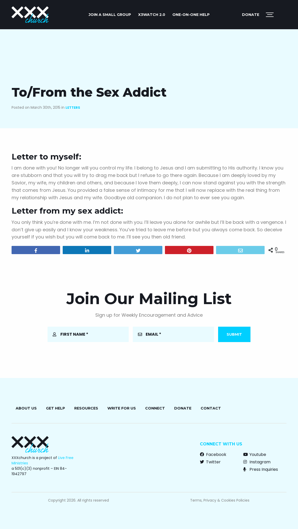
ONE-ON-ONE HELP (191, 14)
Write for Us (121, 408)
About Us (26, 408)
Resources (86, 408)
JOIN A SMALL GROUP (110, 14)
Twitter (210, 462)
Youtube (254, 454)
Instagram (257, 462)
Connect (155, 408)
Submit (234, 334)
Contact (211, 408)
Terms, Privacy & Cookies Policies (219, 500)
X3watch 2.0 (151, 14)
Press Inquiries (260, 469)
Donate (250, 14)
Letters (73, 107)
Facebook (213, 454)
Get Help (55, 408)
